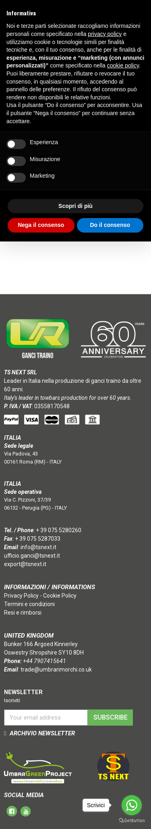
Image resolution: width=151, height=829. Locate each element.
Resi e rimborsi (22, 612)
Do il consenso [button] (110, 225)
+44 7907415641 (44, 661)
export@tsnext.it (25, 564)
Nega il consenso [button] (41, 225)
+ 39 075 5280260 (58, 530)
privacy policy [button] (105, 34)
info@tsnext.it (38, 547)
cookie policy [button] (123, 65)
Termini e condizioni (29, 604)
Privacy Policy (21, 595)
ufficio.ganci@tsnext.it (32, 555)
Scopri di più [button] (75, 206)
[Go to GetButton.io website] (132, 820)
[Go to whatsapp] (132, 805)
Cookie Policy (60, 595)
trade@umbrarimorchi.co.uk (56, 669)
